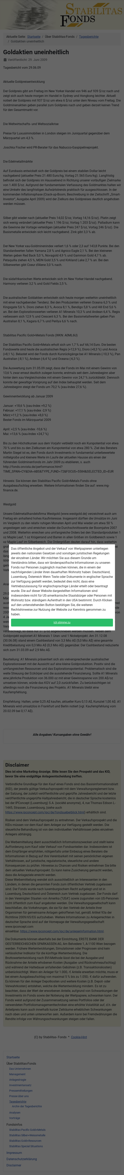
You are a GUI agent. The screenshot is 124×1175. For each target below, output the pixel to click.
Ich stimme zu (62, 621)
